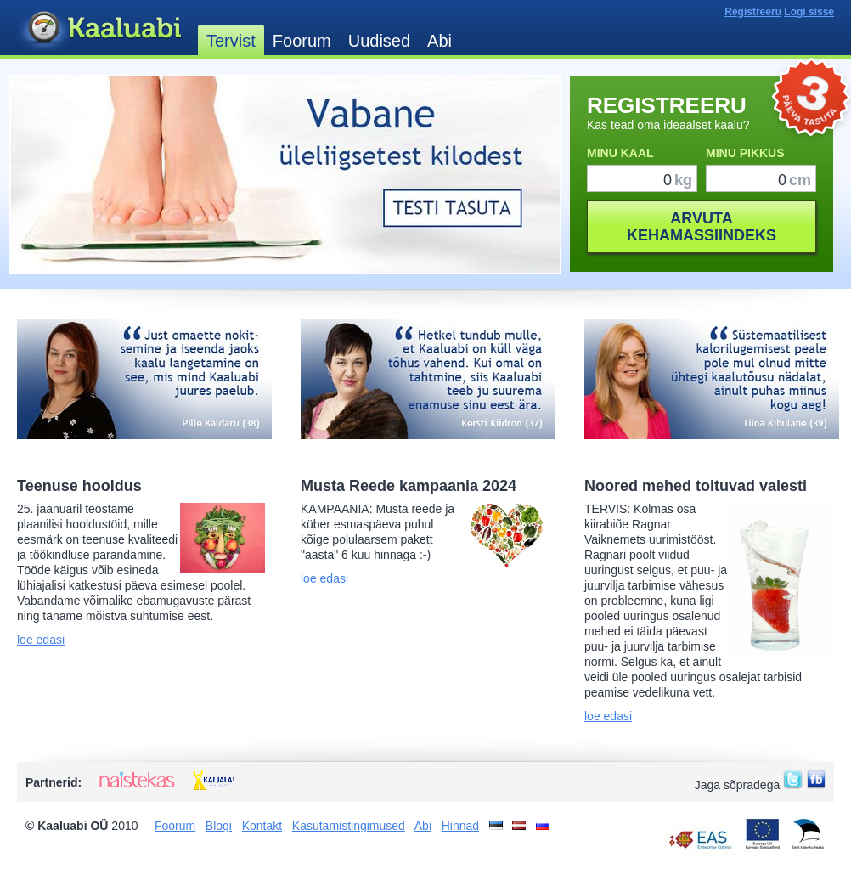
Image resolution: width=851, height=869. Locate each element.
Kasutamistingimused (348, 825)
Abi (439, 40)
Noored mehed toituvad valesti (695, 485)
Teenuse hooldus (79, 485)
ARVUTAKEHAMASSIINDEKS (701, 227)
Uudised (379, 40)
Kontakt (262, 825)
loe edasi (41, 639)
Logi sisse (809, 12)
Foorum (302, 40)
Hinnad (460, 825)
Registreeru (752, 12)
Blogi (219, 825)
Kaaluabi (103, 28)
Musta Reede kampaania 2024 (408, 485)
